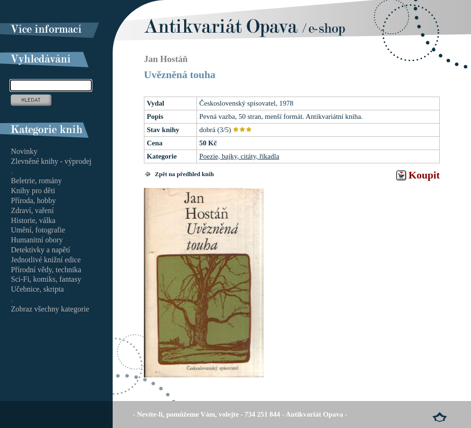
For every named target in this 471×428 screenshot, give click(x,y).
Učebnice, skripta (37, 289)
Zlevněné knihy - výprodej (51, 161)
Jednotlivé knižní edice (46, 260)
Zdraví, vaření (32, 210)
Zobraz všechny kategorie (50, 309)
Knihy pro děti (33, 191)
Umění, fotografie (38, 230)
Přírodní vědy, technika (46, 270)
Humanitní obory (37, 240)
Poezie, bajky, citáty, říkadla (239, 156)
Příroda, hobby (33, 200)
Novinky (24, 151)
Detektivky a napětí (40, 250)
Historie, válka (33, 220)
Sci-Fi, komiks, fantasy (46, 279)
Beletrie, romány (36, 181)
